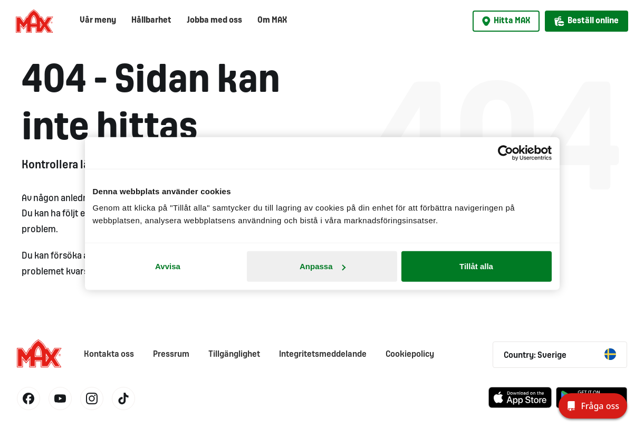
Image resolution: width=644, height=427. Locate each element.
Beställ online (586, 21)
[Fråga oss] (593, 406)
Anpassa (322, 266)
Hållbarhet (151, 20)
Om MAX (272, 20)
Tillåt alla (476, 266)
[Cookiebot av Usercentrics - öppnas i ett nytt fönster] (505, 152)
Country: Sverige (560, 354)
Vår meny (98, 20)
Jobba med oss (214, 20)
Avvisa (167, 266)
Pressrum (171, 354)
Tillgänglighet (234, 354)
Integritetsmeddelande (323, 354)
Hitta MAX (506, 21)
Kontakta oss (109, 354)
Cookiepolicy (410, 354)
